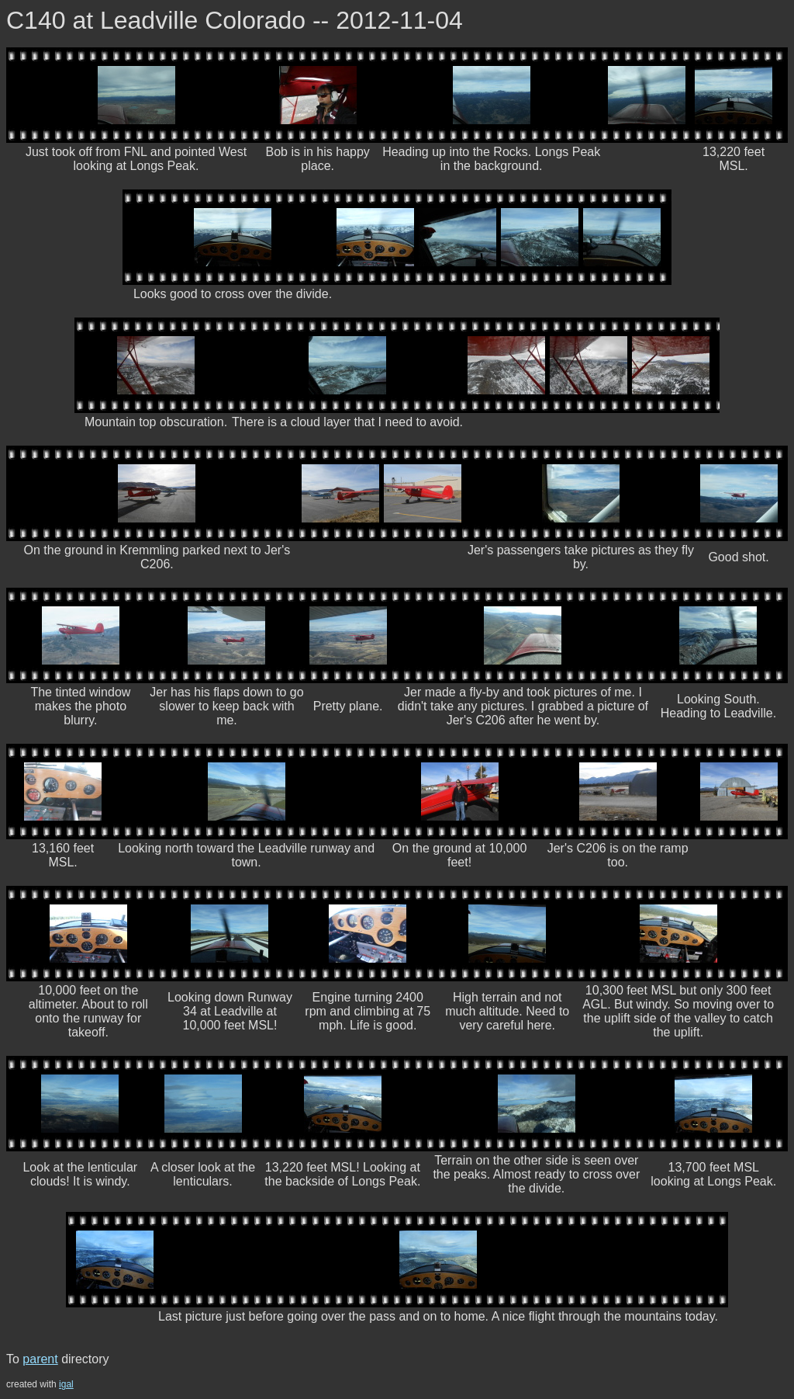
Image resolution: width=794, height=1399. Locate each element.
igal (66, 1384)
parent (39, 1359)
